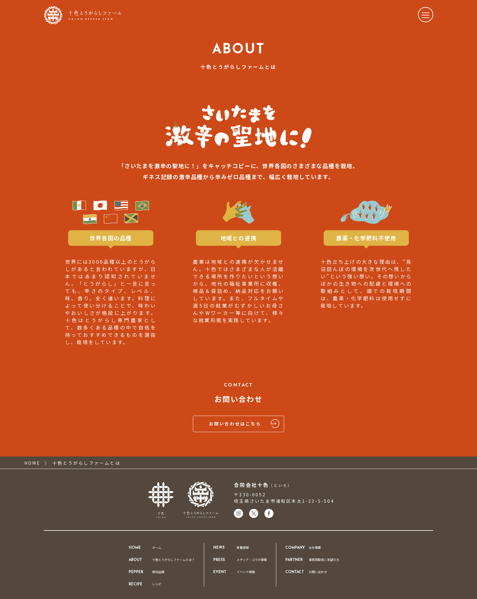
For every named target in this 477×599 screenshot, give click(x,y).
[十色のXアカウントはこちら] (253, 513)
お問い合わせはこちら (245, 424)
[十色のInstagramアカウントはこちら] (238, 513)
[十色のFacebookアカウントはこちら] (268, 513)
